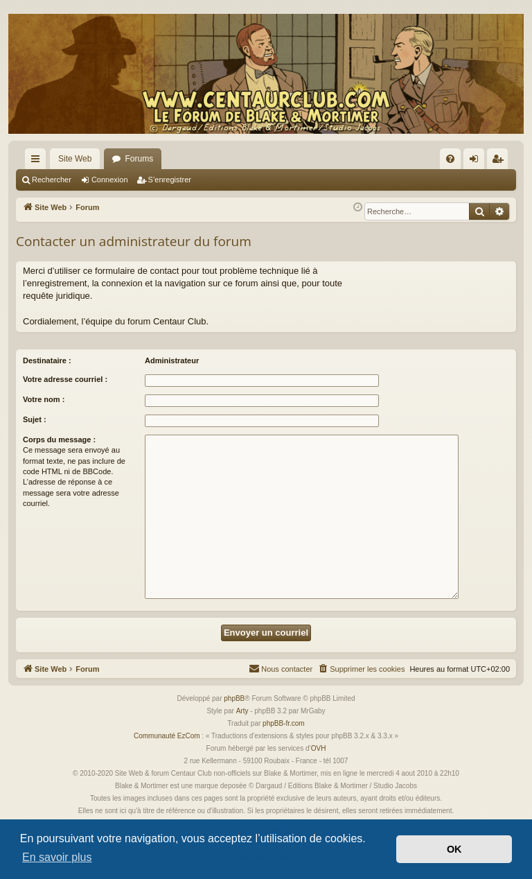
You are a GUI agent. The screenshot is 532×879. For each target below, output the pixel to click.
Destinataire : (47, 360)
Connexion (109, 179)
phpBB (234, 698)
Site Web (74, 159)
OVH (318, 748)
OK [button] (454, 849)
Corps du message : (59, 439)
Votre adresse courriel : (65, 379)
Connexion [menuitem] (477, 161)
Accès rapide (38, 161)
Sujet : (34, 419)
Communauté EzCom (167, 736)
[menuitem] (450, 158)
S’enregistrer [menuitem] (500, 161)
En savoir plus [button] (57, 857)
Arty (242, 711)
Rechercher (51, 179)
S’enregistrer (169, 179)
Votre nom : (43, 399)
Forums (139, 159)
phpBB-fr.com (284, 723)
